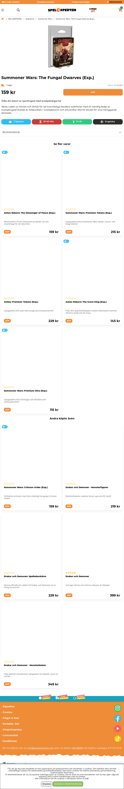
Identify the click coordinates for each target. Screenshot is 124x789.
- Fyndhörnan (9, 741)
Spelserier (30, 19)
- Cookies (6, 712)
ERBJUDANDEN (115, 2)
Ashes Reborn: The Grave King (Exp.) (86, 302)
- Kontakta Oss (10, 723)
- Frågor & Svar (10, 718)
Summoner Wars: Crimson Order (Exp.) (26, 487)
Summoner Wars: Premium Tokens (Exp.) (89, 213)
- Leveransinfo (9, 735)
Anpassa (46, 784)
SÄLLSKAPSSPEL (15, 19)
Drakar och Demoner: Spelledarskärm (25, 576)
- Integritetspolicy (11, 729)
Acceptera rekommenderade (68, 784)
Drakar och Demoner (77, 576)
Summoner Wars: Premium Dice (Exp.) (25, 391)
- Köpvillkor (8, 706)
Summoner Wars (45, 19)
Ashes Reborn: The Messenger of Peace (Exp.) (29, 213)
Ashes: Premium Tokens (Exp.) (21, 302)
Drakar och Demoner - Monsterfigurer (87, 487)
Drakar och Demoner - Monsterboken (25, 665)
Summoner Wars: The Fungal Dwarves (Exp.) (75, 19)
